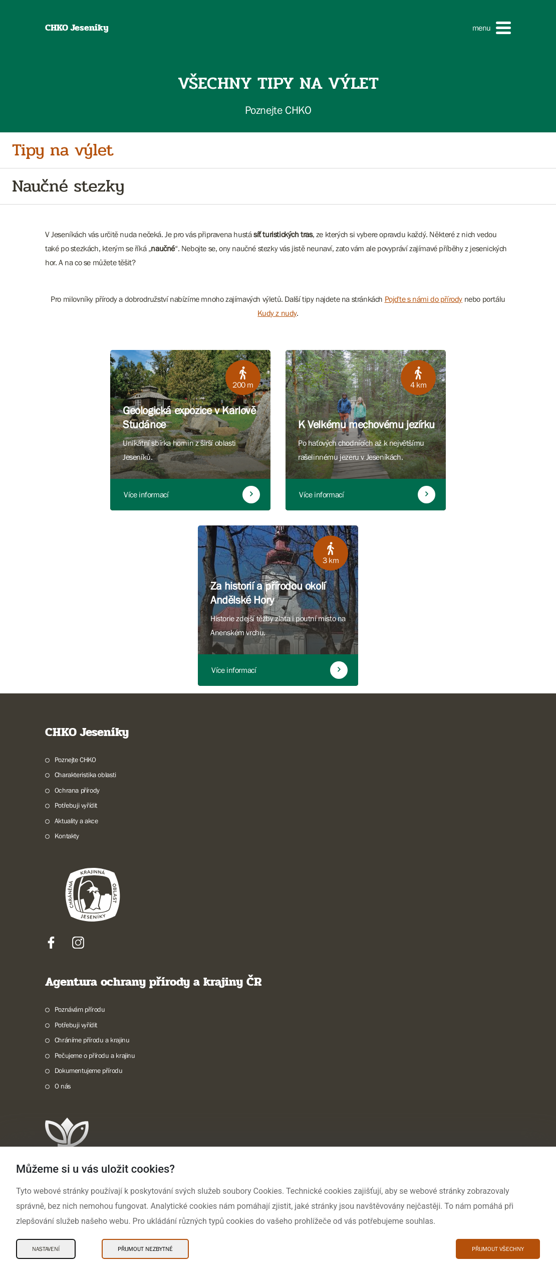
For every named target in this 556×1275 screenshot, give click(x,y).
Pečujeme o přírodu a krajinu (95, 1055)
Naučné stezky (68, 186)
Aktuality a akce (76, 821)
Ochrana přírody (77, 790)
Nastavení (46, 1248)
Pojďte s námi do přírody (423, 298)
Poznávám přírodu (80, 1009)
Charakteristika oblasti (85, 775)
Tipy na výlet (62, 150)
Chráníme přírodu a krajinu (92, 1040)
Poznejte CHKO (75, 760)
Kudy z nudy (277, 312)
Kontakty (67, 836)
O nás (63, 1086)
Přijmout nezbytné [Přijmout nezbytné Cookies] (145, 1248)
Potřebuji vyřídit (76, 805)
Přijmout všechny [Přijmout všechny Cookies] (498, 1248)
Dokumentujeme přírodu (89, 1070)
